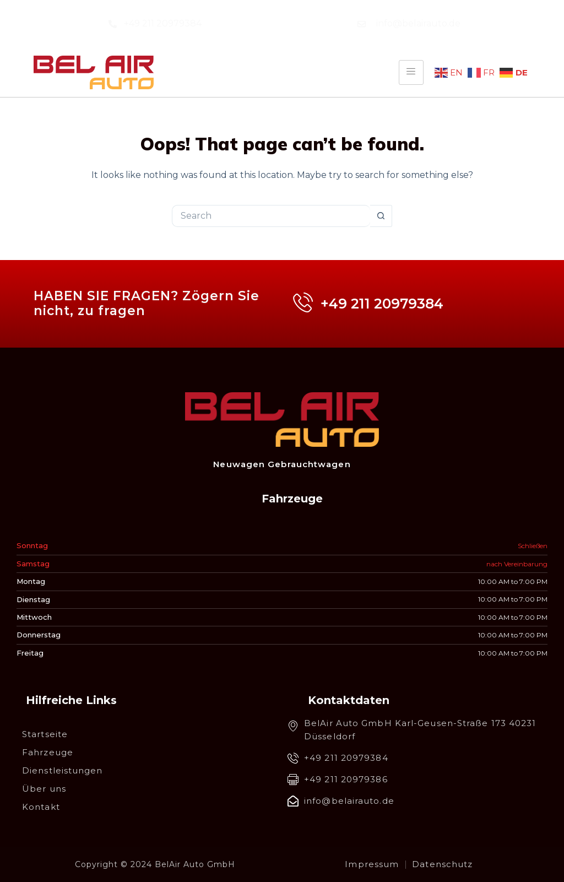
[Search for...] (271, 216)
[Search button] (381, 216)
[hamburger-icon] (411, 72)
